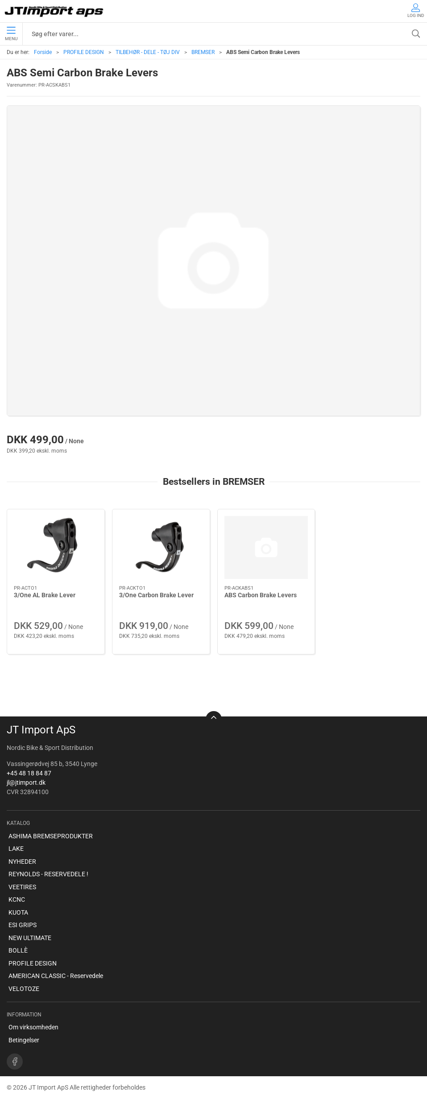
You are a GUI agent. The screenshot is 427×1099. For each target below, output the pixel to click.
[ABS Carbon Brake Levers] (266, 547)
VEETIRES (22, 887)
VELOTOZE (23, 988)
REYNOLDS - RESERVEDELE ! (48, 874)
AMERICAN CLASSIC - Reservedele (55, 975)
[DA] (54, 11)
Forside (43, 52)
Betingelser (23, 1040)
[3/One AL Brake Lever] (56, 547)
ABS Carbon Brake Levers (260, 595)
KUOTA (18, 912)
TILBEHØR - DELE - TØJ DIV (148, 52)
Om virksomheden (33, 1027)
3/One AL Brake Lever (44, 595)
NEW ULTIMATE (29, 937)
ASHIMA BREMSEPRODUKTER (50, 836)
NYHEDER (22, 861)
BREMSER (203, 52)
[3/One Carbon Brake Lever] (161, 547)
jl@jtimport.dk (26, 782)
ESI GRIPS (22, 924)
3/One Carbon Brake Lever (156, 595)
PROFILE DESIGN (83, 52)
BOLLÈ (18, 950)
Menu (11, 34)
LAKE (16, 848)
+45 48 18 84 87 (29, 773)
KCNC (16, 899)
